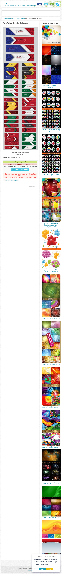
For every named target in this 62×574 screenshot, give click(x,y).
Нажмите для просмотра (20, 170)
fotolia (17, 180)
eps (15, 180)
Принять (42, 569)
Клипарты (6, 24)
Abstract (7, 180)
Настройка (49, 569)
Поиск (39, 4)
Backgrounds (12, 180)
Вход (52, 4)
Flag (9, 180)
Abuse (29, 570)
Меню (46, 4)
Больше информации (38, 566)
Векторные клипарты (13, 24)
